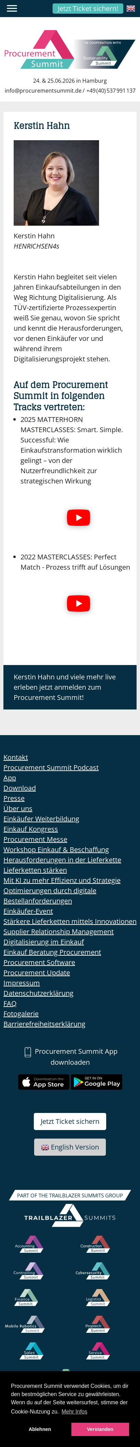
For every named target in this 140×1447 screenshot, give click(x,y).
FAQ (10, 1003)
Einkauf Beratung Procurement (52, 952)
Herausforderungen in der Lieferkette (62, 859)
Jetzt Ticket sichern (70, 1121)
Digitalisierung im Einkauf (43, 941)
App (9, 777)
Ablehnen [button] (40, 1429)
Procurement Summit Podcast (51, 767)
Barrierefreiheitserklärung (44, 1023)
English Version (70, 1147)
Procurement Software (39, 962)
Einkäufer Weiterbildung (41, 818)
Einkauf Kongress (30, 829)
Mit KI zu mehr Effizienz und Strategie (62, 880)
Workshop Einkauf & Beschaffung (56, 849)
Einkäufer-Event (28, 911)
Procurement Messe (35, 839)
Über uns (17, 808)
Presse (14, 798)
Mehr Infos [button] (74, 1412)
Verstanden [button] (100, 1429)
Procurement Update (36, 972)
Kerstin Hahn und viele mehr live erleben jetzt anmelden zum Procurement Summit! (65, 687)
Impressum (21, 982)
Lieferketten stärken (35, 870)
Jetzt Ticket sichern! (88, 8)
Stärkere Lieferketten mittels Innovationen (70, 921)
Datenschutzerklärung (38, 993)
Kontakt (15, 757)
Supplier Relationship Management (58, 931)
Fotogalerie (21, 1013)
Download (19, 788)
